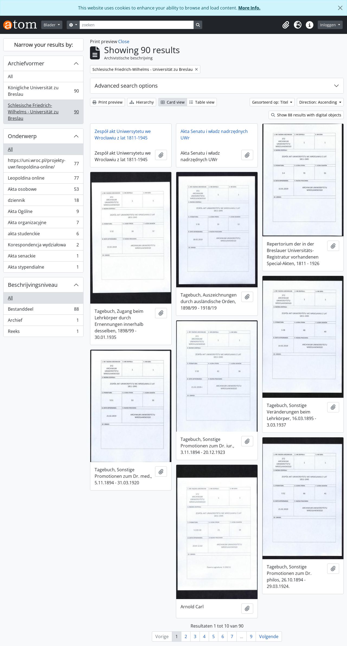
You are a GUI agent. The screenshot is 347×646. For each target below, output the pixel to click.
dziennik (43, 201)
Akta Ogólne (43, 212)
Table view (201, 102)
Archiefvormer (26, 63)
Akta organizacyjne (43, 223)
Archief (43, 321)
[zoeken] (136, 25)
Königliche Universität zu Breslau (43, 91)
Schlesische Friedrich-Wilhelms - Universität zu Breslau (43, 111)
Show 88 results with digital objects (306, 114)
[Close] (340, 7)
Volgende (268, 636)
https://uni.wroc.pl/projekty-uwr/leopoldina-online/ (43, 163)
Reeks (43, 332)
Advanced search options (126, 85)
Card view (173, 102)
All (10, 76)
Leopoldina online (43, 179)
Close (123, 41)
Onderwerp (22, 136)
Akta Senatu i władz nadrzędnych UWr (214, 134)
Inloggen (328, 24)
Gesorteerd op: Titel (270, 102)
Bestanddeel (43, 310)
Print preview (107, 102)
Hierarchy (142, 102)
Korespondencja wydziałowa (43, 245)
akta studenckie (43, 234)
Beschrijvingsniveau (32, 284)
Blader (50, 24)
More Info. (249, 8)
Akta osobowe (43, 190)
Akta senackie (43, 257)
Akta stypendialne (43, 268)
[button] (286, 25)
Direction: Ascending (318, 102)
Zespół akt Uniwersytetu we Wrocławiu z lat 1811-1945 (123, 134)
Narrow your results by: (43, 44)
